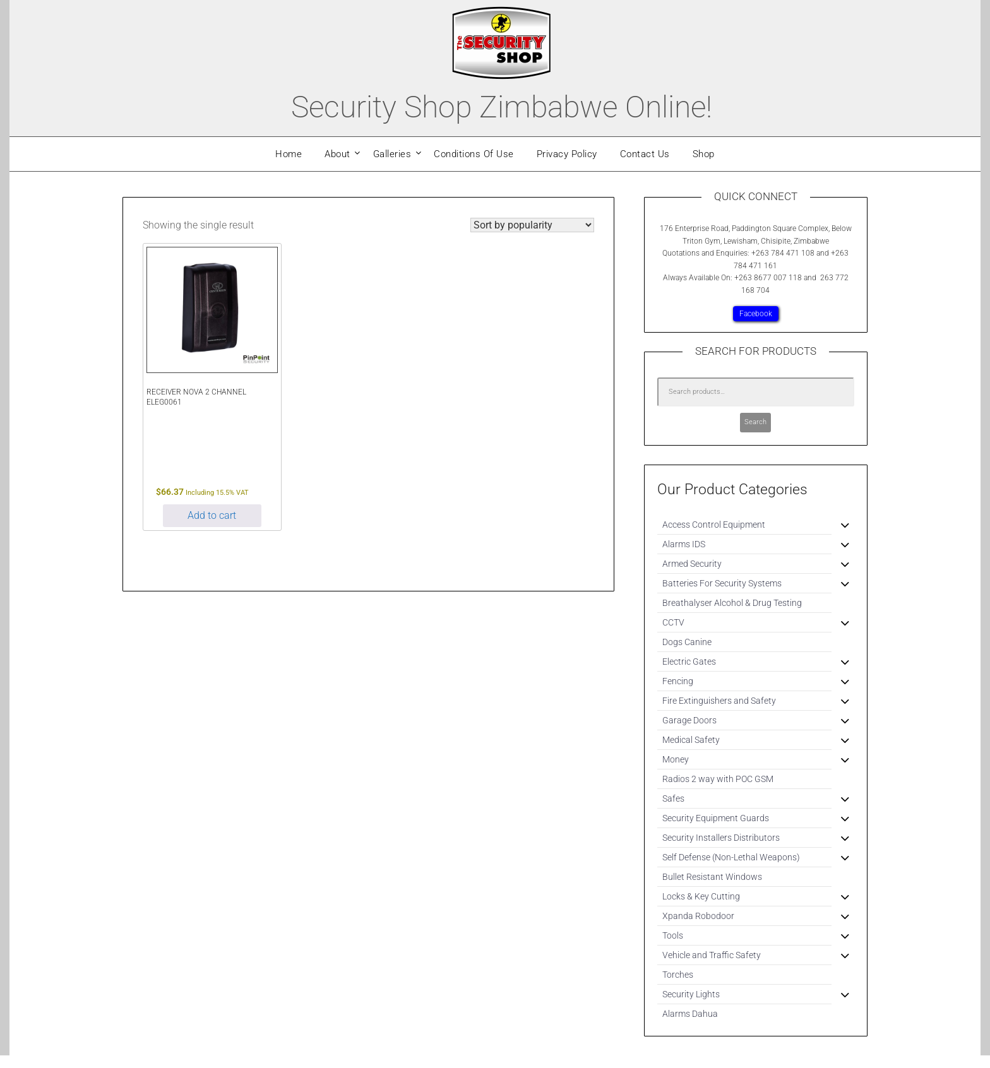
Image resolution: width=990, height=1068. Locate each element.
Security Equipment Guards (715, 818)
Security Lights (691, 994)
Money (675, 759)
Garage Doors (689, 720)
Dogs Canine (687, 642)
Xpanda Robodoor (698, 916)
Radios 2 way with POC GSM (717, 779)
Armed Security (692, 564)
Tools (672, 935)
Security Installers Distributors (721, 838)
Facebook (755, 313)
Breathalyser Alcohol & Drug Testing (732, 603)
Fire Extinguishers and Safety (719, 701)
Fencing (677, 681)
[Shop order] (532, 225)
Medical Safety (691, 740)
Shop (704, 154)
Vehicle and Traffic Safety (711, 955)
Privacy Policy (567, 154)
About (337, 154)
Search (755, 422)
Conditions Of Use (474, 154)
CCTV (673, 622)
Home (288, 154)
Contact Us (645, 154)
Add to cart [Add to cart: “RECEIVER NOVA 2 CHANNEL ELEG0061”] (212, 515)
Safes (673, 798)
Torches (677, 975)
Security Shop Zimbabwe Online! (501, 107)
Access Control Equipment (713, 524)
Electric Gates (689, 661)
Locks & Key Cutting (701, 896)
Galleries (392, 154)
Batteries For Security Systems (722, 583)
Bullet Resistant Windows (712, 877)
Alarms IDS (683, 544)
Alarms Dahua (690, 1014)
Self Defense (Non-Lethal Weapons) (731, 857)
